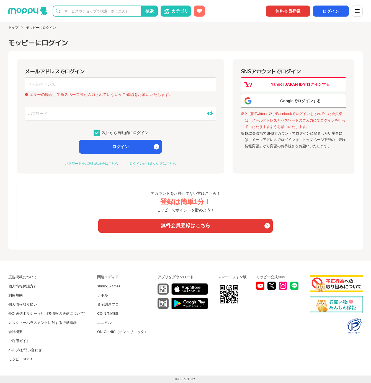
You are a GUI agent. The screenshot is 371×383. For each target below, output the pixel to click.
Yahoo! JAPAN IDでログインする (300, 84)
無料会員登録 (287, 11)
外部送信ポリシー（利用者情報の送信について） (47, 313)
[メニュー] (357, 11)
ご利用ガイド (19, 341)
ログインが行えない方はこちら (153, 163)
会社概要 (15, 332)
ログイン (331, 11)
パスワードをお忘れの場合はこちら (91, 163)
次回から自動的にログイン (125, 132)
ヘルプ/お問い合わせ (25, 350)
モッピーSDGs (20, 359)
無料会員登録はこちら (185, 225)
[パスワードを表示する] (210, 113)
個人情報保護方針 (22, 286)
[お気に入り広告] (199, 11)
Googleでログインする (300, 101)
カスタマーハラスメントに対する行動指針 (42, 323)
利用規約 (15, 295)
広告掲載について (22, 277)
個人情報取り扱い (22, 304)
